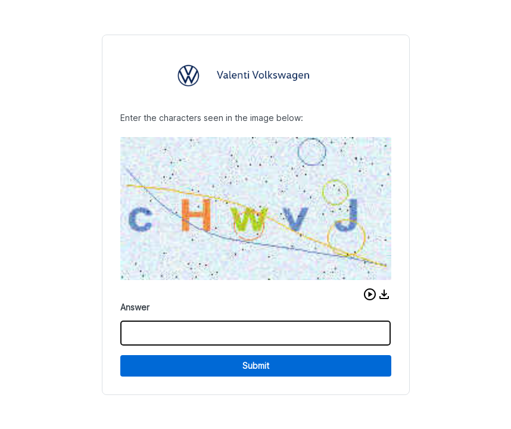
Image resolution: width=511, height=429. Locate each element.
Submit (255, 365)
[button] (370, 294)
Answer (134, 307)
